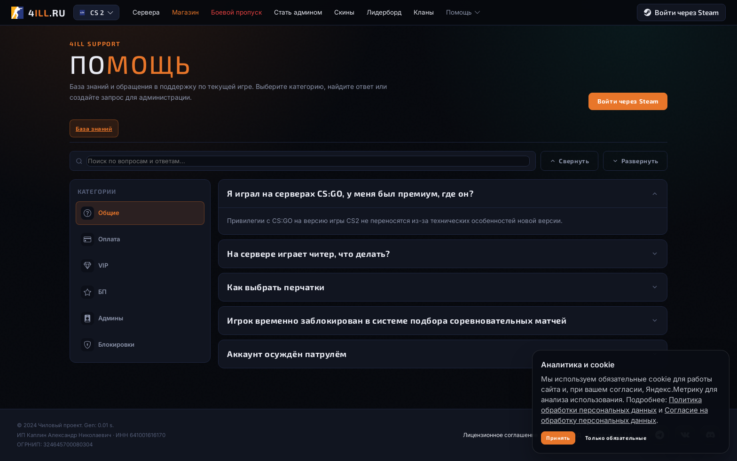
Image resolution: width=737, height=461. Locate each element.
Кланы (424, 12)
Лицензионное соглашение (500, 434)
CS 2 (96, 12)
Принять (558, 438)
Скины (344, 12)
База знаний (94, 128)
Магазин (185, 12)
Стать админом (298, 12)
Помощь (463, 12)
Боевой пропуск (236, 12)
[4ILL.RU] (38, 13)
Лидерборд (384, 12)
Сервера (146, 12)
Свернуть (569, 161)
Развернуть (635, 161)
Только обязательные (615, 438)
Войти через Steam (681, 12)
